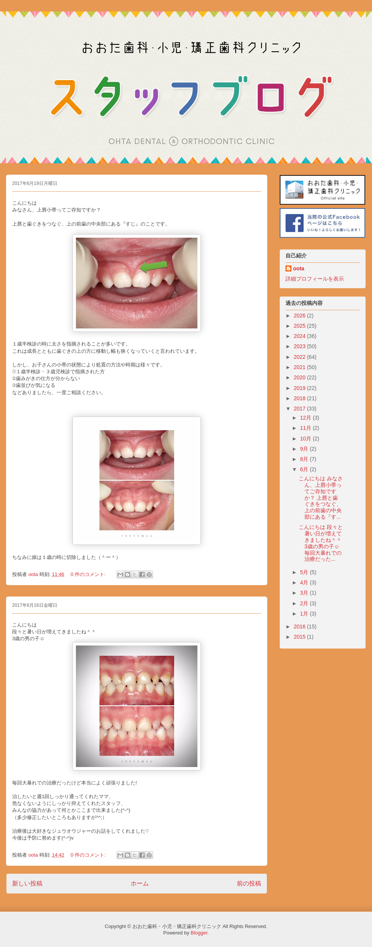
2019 (300, 388)
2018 (300, 398)
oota (298, 268)
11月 (306, 428)
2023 (300, 346)
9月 (305, 449)
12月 (306, 418)
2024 (300, 336)
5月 (305, 572)
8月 (305, 459)
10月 (306, 439)
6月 (305, 469)
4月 (305, 582)
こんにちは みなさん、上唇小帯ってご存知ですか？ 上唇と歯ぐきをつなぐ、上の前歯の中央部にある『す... (321, 497)
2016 (300, 626)
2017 (300, 409)
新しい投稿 (27, 883)
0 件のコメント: (89, 574)
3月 (305, 593)
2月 (305, 603)
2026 (300, 316)
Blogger (199, 933)
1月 (305, 614)
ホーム (140, 883)
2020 (300, 377)
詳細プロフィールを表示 (314, 279)
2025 (300, 326)
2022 (300, 357)
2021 (300, 367)
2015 (300, 637)
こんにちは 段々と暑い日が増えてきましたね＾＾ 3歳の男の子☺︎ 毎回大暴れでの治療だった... (321, 543)
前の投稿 (249, 883)
